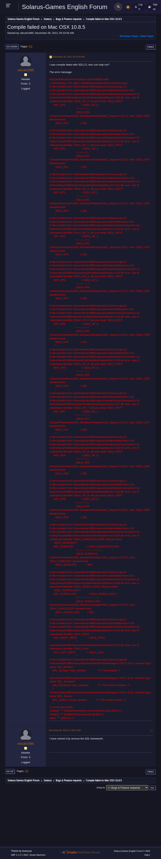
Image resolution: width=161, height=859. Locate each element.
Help (146, 855)
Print (150, 47)
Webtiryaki (27, 851)
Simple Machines (38, 855)
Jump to (100, 787)
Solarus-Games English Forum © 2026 (132, 851)
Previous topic (129, 36)
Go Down (11, 46)
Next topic (147, 36)
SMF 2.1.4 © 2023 (19, 855)
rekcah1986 (25, 70)
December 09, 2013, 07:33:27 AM (64, 730)
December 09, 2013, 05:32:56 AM (68, 57)
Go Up (9, 771)
